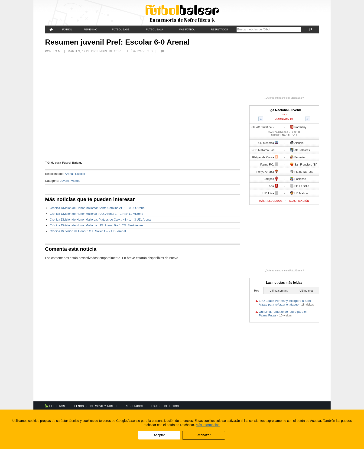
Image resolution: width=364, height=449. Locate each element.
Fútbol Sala (154, 29)
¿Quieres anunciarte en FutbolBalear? (284, 98)
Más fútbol (187, 29)
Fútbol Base (120, 29)
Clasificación (299, 201)
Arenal (69, 174)
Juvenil (64, 180)
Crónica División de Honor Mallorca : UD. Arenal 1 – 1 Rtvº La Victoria (96, 213)
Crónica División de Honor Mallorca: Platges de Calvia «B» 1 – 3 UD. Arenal (100, 219)
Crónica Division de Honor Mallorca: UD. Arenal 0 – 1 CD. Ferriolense (96, 225)
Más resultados (271, 201)
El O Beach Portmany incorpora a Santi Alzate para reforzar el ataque (285, 302)
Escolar (80, 174)
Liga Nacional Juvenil (284, 110)
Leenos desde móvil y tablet (95, 406)
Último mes (306, 290)
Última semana (279, 290)
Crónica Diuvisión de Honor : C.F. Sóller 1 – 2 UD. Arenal (88, 231)
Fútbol (67, 29)
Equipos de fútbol (165, 406)
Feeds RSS (57, 406)
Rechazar (204, 435)
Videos (75, 180)
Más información (208, 425)
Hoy (256, 290)
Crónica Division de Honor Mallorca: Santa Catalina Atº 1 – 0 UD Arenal (97, 208)
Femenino (90, 29)
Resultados (219, 29)
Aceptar (159, 435)
